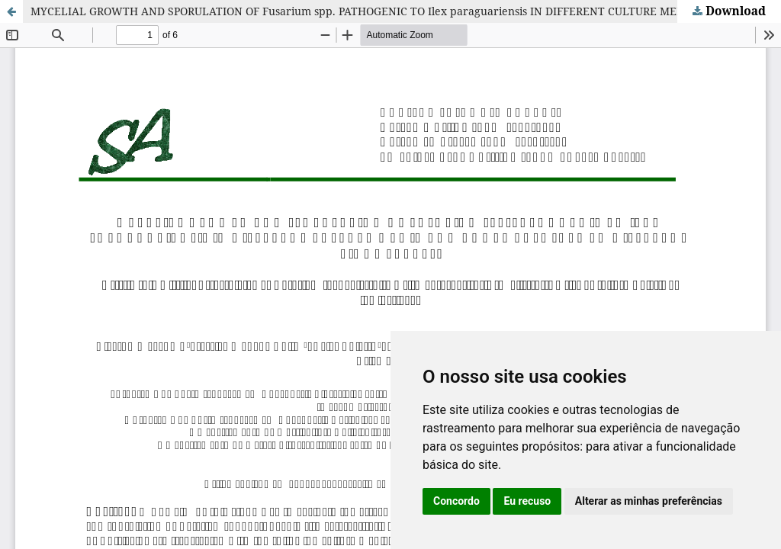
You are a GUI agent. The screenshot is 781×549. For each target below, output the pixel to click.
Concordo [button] (456, 501)
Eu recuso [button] (527, 501)
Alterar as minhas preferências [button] (648, 501)
